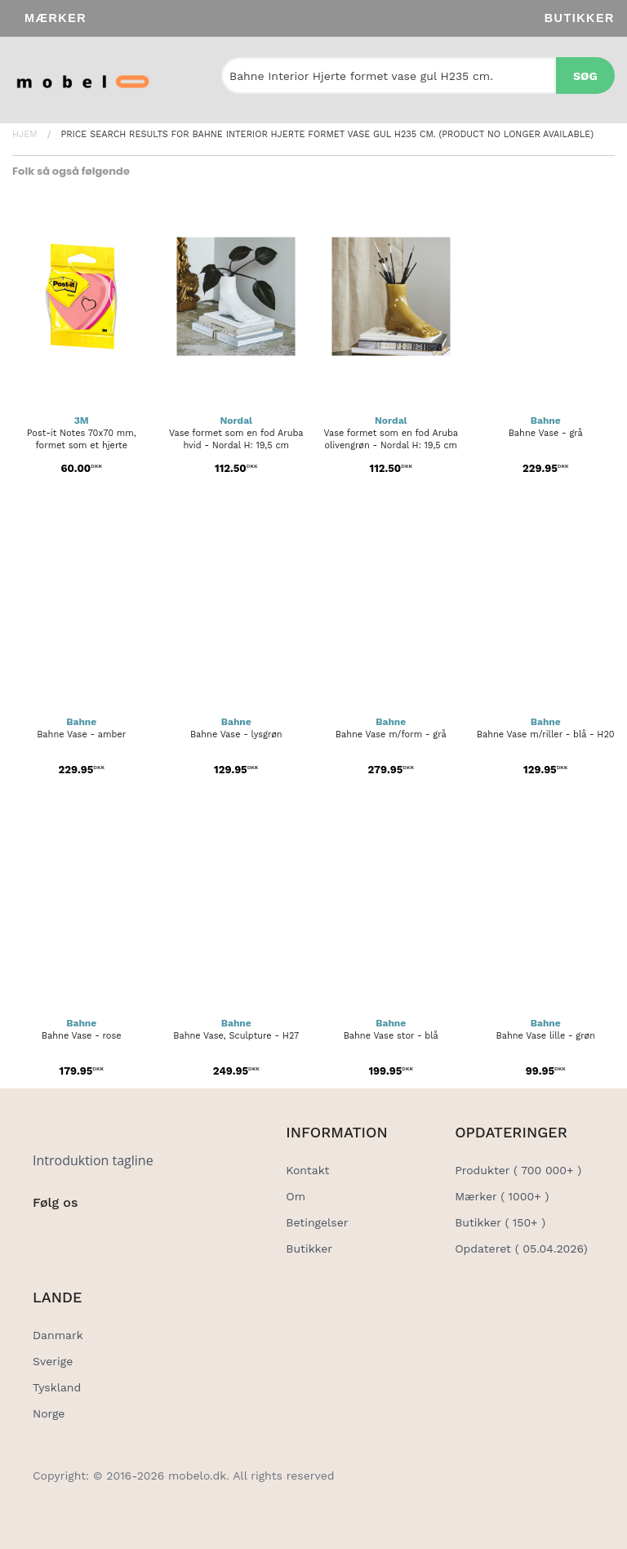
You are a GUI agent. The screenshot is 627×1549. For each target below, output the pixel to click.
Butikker (580, 17)
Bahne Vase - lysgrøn (236, 734)
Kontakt (307, 1170)
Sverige (53, 1361)
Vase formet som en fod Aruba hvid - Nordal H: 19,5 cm (236, 439)
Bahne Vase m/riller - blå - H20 (546, 734)
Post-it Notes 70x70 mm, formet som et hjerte (81, 439)
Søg (585, 75)
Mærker (55, 17)
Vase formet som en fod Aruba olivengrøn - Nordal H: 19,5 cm (390, 439)
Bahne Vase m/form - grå (391, 734)
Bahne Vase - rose (82, 1035)
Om (295, 1196)
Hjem (25, 134)
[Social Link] (46, 1236)
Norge (48, 1413)
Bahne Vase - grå (546, 433)
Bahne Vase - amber (81, 734)
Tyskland (57, 1387)
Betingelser (317, 1222)
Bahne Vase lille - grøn (545, 1035)
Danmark (58, 1335)
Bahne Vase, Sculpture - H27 (236, 1035)
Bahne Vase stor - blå (391, 1035)
